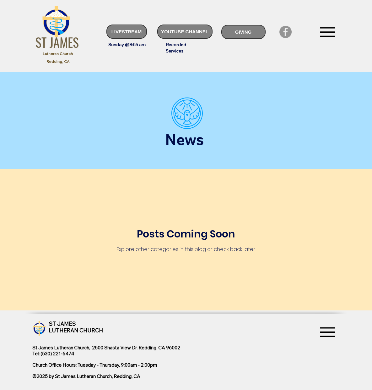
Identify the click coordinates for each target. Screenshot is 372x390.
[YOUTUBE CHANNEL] (185, 32)
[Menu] (328, 32)
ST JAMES (57, 42)
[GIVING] (243, 32)
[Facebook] (285, 32)
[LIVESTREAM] (126, 32)
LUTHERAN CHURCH (76, 330)
